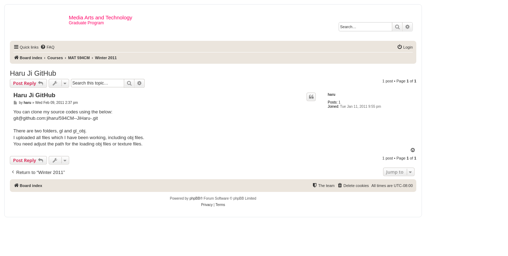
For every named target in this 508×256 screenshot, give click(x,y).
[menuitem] (47, 47)
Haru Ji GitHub (33, 73)
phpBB (194, 198)
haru (331, 94)
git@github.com (29, 118)
